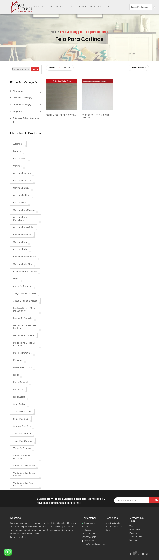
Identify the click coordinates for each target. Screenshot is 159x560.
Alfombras (18, 91)
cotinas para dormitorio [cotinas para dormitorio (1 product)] (25, 271)
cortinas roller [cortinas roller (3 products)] (20, 249)
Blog (107, 530)
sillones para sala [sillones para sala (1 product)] (22, 426)
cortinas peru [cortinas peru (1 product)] (20, 242)
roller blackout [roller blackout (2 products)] (20, 382)
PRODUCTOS (64, 6)
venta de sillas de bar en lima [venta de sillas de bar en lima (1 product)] (24, 474)
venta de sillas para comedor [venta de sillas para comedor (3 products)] (23, 484)
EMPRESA (47, 6)
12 (60, 68)
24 (65, 68)
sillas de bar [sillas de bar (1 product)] (19, 404)
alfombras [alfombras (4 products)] (18, 144)
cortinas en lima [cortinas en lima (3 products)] (21, 195)
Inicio (53, 32)
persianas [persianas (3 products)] (18, 360)
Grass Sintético (20, 104)
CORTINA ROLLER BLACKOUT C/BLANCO (95, 116)
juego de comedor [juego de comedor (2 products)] (22, 286)
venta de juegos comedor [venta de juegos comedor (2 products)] (21, 457)
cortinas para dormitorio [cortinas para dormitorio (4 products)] (20, 218)
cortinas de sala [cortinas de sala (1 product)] (21, 188)
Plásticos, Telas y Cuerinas (26, 118)
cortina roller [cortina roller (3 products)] (20, 158)
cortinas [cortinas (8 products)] (17, 166)
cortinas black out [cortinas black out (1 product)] (22, 180)
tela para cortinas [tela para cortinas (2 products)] (22, 433)
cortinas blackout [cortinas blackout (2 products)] (22, 173)
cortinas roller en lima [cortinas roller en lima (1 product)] (24, 256)
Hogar (81, 6)
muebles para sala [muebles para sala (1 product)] (22, 352)
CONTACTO (110, 6)
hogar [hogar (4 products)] (16, 278)
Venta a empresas (113, 526)
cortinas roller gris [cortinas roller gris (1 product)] (22, 264)
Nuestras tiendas (113, 523)
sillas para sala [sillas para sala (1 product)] (20, 419)
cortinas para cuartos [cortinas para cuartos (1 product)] (24, 210)
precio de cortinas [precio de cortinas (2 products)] (22, 367)
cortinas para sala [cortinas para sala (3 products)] (22, 234)
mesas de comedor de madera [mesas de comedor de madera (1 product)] (24, 326)
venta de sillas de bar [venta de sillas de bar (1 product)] (24, 465)
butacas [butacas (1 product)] (17, 151)
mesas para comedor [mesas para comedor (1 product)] (24, 335)
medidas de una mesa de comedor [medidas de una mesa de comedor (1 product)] (24, 309)
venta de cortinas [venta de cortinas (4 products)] (22, 448)
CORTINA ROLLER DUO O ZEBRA (61, 115)
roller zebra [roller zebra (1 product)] (19, 397)
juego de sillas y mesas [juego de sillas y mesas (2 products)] (25, 300)
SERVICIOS (95, 6)
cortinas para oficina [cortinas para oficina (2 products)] (23, 227)
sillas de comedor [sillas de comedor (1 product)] (22, 411)
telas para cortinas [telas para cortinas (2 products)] (22, 441)
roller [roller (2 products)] (16, 375)
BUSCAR (35, 69)
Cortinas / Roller (21, 97)
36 (69, 68)
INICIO (35, 6)
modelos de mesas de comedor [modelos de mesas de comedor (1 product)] (24, 344)
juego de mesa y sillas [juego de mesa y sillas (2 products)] (24, 293)
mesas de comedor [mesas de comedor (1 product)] (23, 318)
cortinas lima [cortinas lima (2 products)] (20, 202)
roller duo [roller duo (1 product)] (18, 389)
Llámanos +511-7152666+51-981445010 (89, 533)
